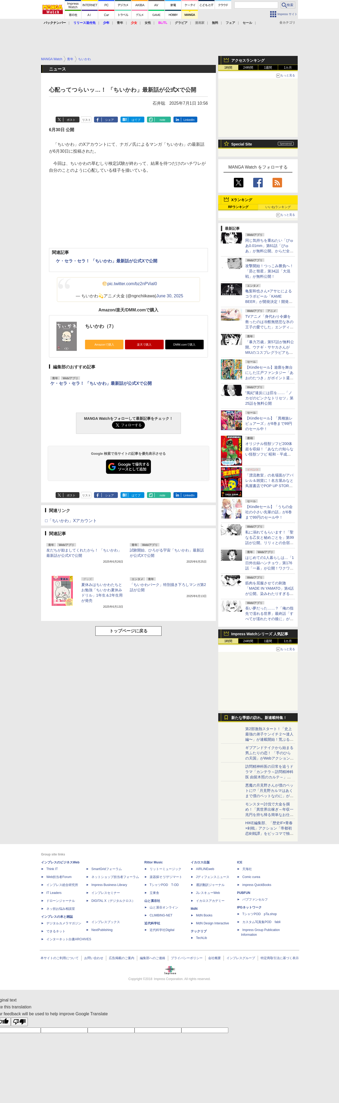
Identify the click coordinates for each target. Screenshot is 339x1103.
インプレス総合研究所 (62, 885)
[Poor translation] (19, 1021)
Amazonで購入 (104, 344)
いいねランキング (278, 207)
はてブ (136, 119)
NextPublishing (102, 930)
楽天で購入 (144, 344)
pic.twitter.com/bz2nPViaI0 (132, 283)
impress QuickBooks (256, 885)
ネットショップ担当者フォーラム (115, 877)
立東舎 (154, 893)
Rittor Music (153, 862)
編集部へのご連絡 (152, 958)
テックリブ (199, 931)
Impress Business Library (109, 885)
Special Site (241, 144)
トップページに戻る (128, 631)
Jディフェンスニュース (212, 877)
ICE (239, 862)
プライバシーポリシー (187, 958)
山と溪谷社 (152, 901)
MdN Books (204, 915)
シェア (109, 119)
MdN (194, 909)
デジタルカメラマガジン (63, 923)
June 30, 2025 (169, 296)
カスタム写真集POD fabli (261, 922)
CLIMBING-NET (161, 915)
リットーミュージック (165, 869)
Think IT (52, 869)
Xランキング (241, 200)
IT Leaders (53, 893)
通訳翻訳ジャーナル (210, 885)
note (162, 119)
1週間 (268, 67)
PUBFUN (243, 893)
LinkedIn (189, 119)
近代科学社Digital (162, 930)
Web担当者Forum (59, 877)
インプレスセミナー (105, 893)
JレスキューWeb (208, 893)
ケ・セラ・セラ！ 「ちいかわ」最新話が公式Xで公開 (106, 261)
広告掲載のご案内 (121, 958)
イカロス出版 (200, 862)
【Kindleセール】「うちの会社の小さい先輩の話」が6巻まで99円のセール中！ (269, 512)
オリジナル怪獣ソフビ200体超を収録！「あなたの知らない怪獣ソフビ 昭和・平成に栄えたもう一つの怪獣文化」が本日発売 (269, 454)
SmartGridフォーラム (106, 869)
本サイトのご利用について (60, 958)
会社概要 (214, 958)
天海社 (247, 869)
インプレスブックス (105, 922)
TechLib (201, 938)
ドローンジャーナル (60, 901)
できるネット (55, 931)
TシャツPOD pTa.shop (259, 914)
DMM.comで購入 (184, 344)
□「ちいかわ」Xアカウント (71, 520)
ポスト (71, 119)
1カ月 (288, 67)
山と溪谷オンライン (164, 907)
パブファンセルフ (255, 899)
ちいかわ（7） (100, 326)
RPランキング (238, 207)
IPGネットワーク (249, 907)
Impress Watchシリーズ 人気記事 (259, 634)
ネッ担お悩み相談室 (60, 909)
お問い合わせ (93, 958)
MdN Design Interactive (212, 923)
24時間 (248, 67)
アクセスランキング (248, 60)
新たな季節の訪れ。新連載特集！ (259, 718)
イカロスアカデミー (210, 901)
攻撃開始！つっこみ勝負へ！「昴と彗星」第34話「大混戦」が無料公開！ (269, 271)
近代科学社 (152, 923)
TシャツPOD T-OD (164, 885)
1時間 (228, 67)
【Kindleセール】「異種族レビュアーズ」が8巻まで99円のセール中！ (269, 423)
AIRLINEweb (205, 869)
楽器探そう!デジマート (166, 877)
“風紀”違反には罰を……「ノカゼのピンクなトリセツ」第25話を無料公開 (269, 398)
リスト (86, 119)
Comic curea (251, 877)
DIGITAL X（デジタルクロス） (113, 901)
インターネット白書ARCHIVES (68, 939)
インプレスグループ (240, 958)
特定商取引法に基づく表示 (280, 958)
